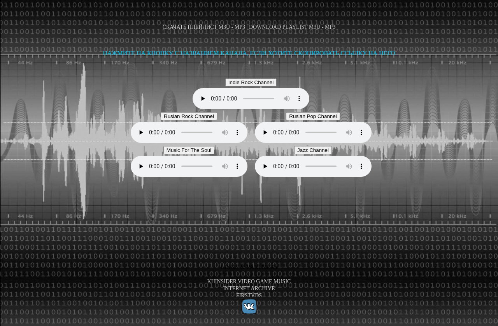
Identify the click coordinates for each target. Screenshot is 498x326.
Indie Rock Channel (251, 82)
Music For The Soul (189, 150)
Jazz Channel (313, 150)
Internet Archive (249, 288)
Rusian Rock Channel (189, 116)
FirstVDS (249, 295)
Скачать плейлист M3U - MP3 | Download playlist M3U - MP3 (249, 27)
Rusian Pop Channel (313, 116)
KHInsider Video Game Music (249, 281)
